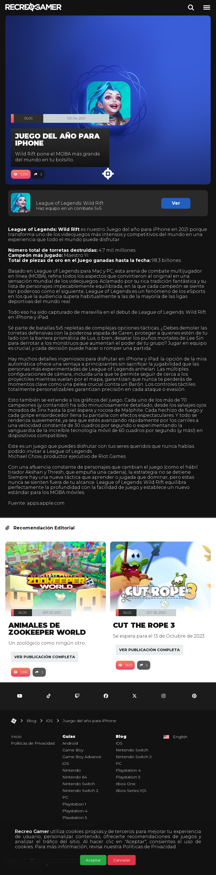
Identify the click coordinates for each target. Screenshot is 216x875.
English (180, 736)
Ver (176, 203)
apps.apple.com (46, 503)
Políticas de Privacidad (149, 846)
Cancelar (121, 860)
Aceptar (93, 860)
